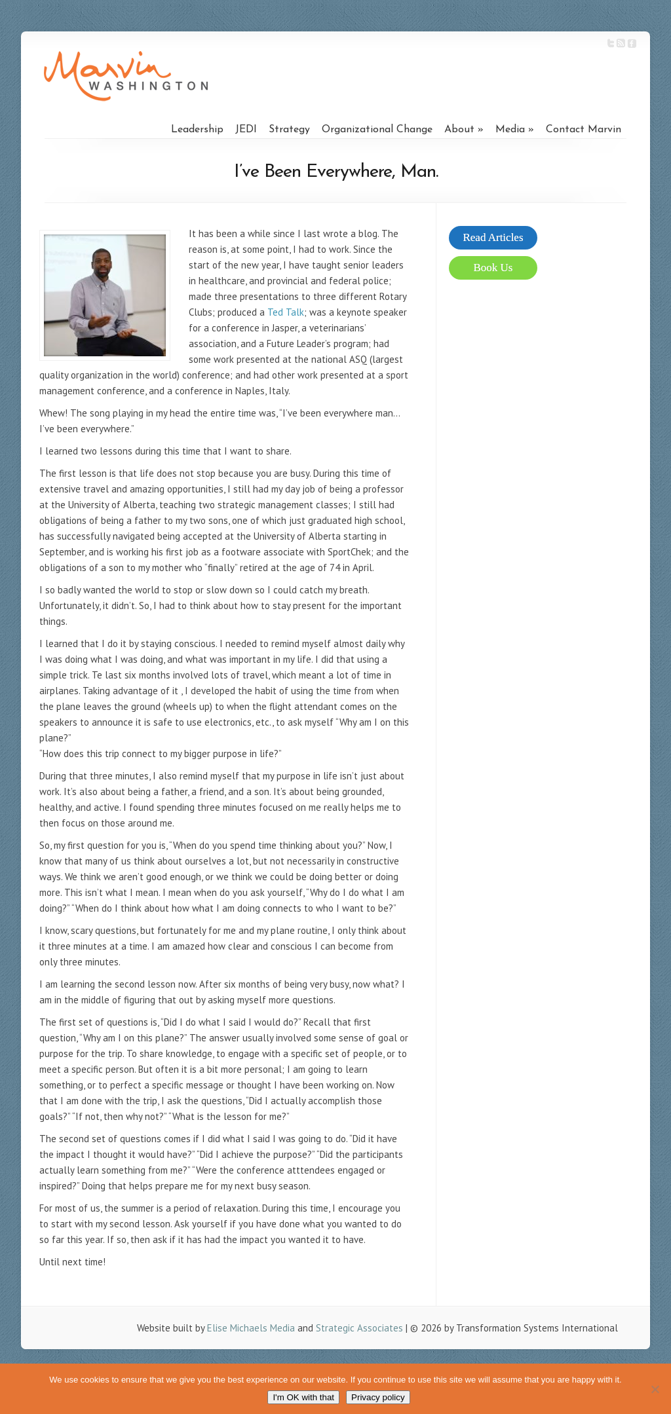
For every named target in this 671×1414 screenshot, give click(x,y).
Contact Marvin (583, 129)
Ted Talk (285, 312)
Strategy (289, 129)
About (459, 129)
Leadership (197, 129)
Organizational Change (377, 129)
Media (510, 129)
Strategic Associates (359, 1328)
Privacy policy (377, 1397)
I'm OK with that (303, 1397)
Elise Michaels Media (251, 1328)
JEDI (246, 129)
